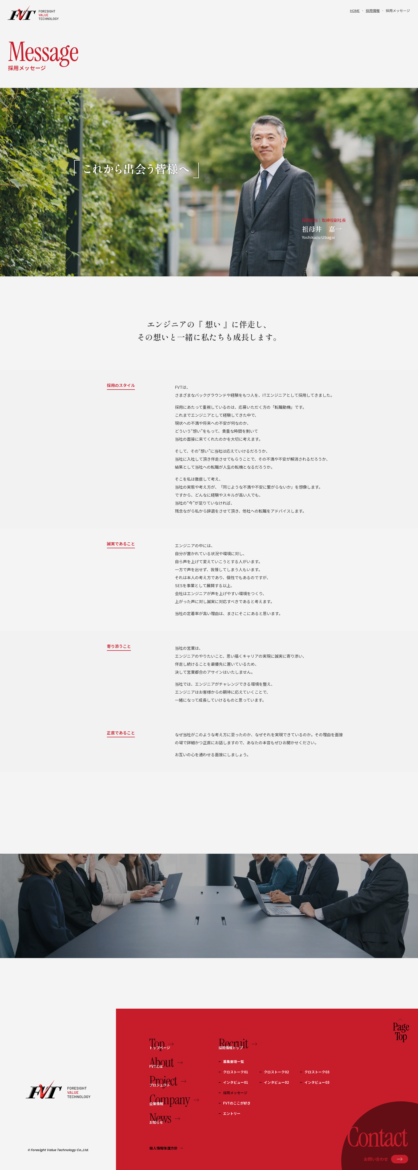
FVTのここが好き (237, 1103)
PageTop (401, 1030)
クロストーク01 (235, 1071)
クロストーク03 (316, 1071)
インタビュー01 (235, 1082)
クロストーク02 (276, 1071)
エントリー (231, 1113)
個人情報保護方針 (166, 1148)
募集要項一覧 (233, 1061)
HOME (355, 10)
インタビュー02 (276, 1082)
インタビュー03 (316, 1082)
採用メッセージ (235, 1092)
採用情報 (373, 10)
